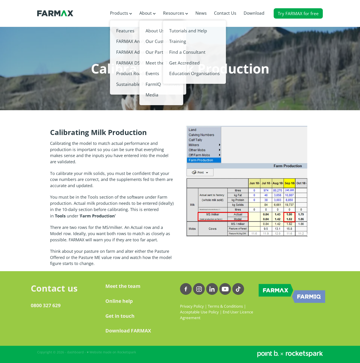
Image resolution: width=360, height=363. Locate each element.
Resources (175, 13)
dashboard (75, 352)
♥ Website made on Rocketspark (111, 352)
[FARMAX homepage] (65, 13)
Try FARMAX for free (298, 13)
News (201, 13)
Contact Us (225, 13)
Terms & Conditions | (227, 306)
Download (254, 13)
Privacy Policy (192, 306)
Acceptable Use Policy (199, 312)
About (147, 13)
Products (121, 13)
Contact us (54, 288)
